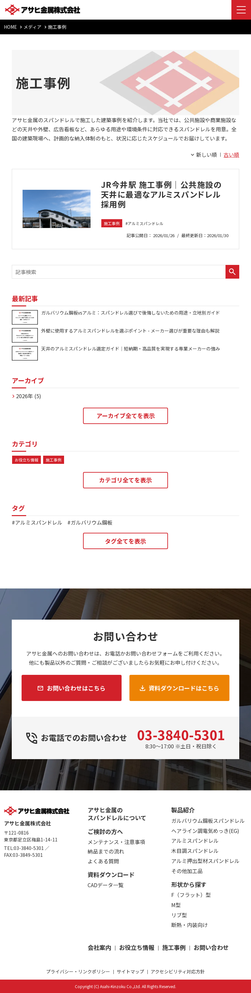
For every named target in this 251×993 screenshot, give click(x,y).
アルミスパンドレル (145, 223)
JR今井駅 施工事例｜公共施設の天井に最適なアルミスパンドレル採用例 (161, 194)
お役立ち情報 (26, 460)
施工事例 (112, 223)
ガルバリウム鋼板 (91, 522)
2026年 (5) (28, 396)
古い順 (231, 154)
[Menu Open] (241, 10)
